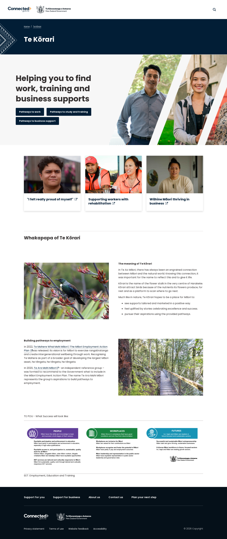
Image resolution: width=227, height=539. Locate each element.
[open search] (214, 9)
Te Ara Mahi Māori (46, 368)
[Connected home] (19, 9)
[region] (113, 447)
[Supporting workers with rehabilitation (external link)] (113, 183)
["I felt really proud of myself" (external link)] (52, 183)
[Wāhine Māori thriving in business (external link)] (174, 183)
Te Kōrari (37, 26)
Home (27, 26)
